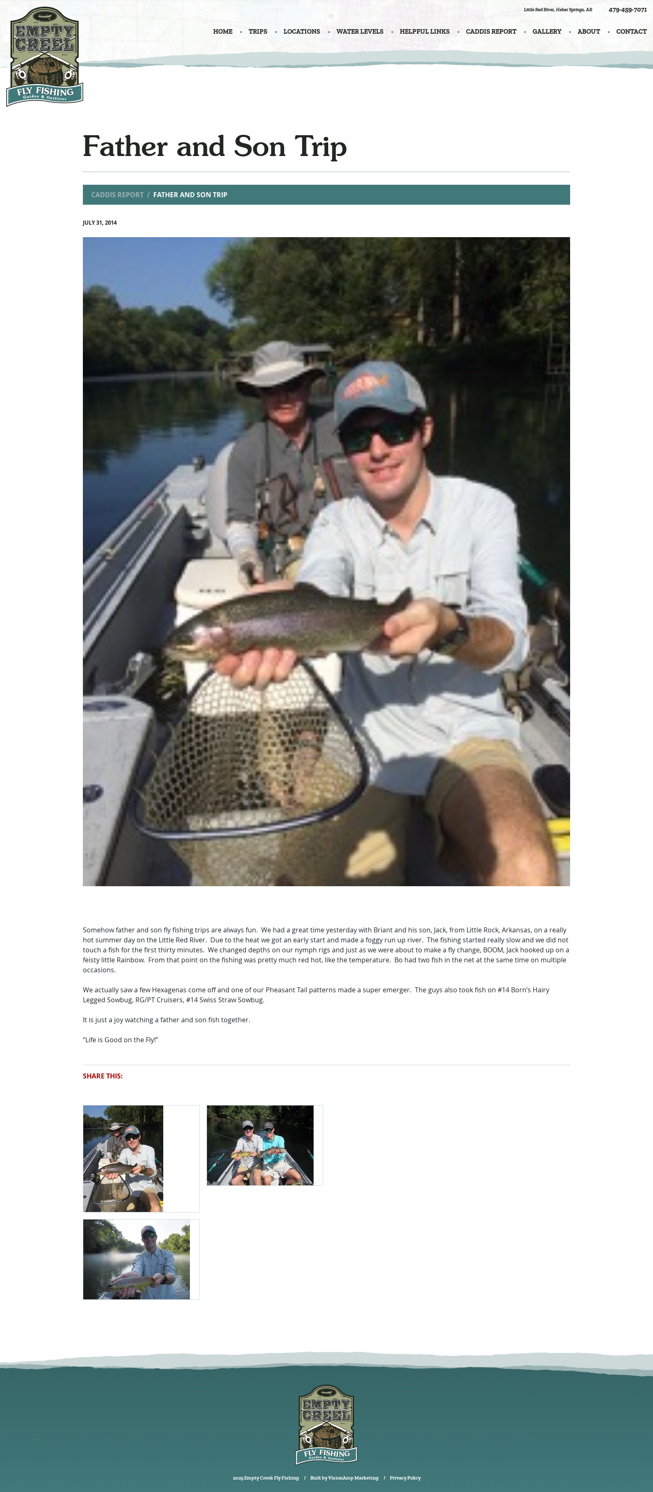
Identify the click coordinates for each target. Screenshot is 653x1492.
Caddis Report (117, 194)
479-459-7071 (628, 9)
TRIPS (258, 31)
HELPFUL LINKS (425, 31)
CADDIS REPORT (491, 31)
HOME (222, 31)
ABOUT (589, 31)
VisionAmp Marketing (353, 1478)
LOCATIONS (302, 31)
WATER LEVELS (360, 31)
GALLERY (547, 31)
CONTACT (631, 31)
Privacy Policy (405, 1478)
